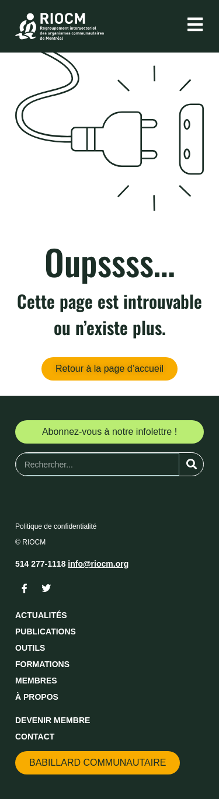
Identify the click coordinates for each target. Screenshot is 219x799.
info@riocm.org (98, 563)
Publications (45, 631)
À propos (36, 697)
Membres (36, 680)
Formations (42, 664)
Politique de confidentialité (55, 526)
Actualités (41, 615)
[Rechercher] (191, 464)
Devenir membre (52, 720)
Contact (34, 736)
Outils (30, 648)
